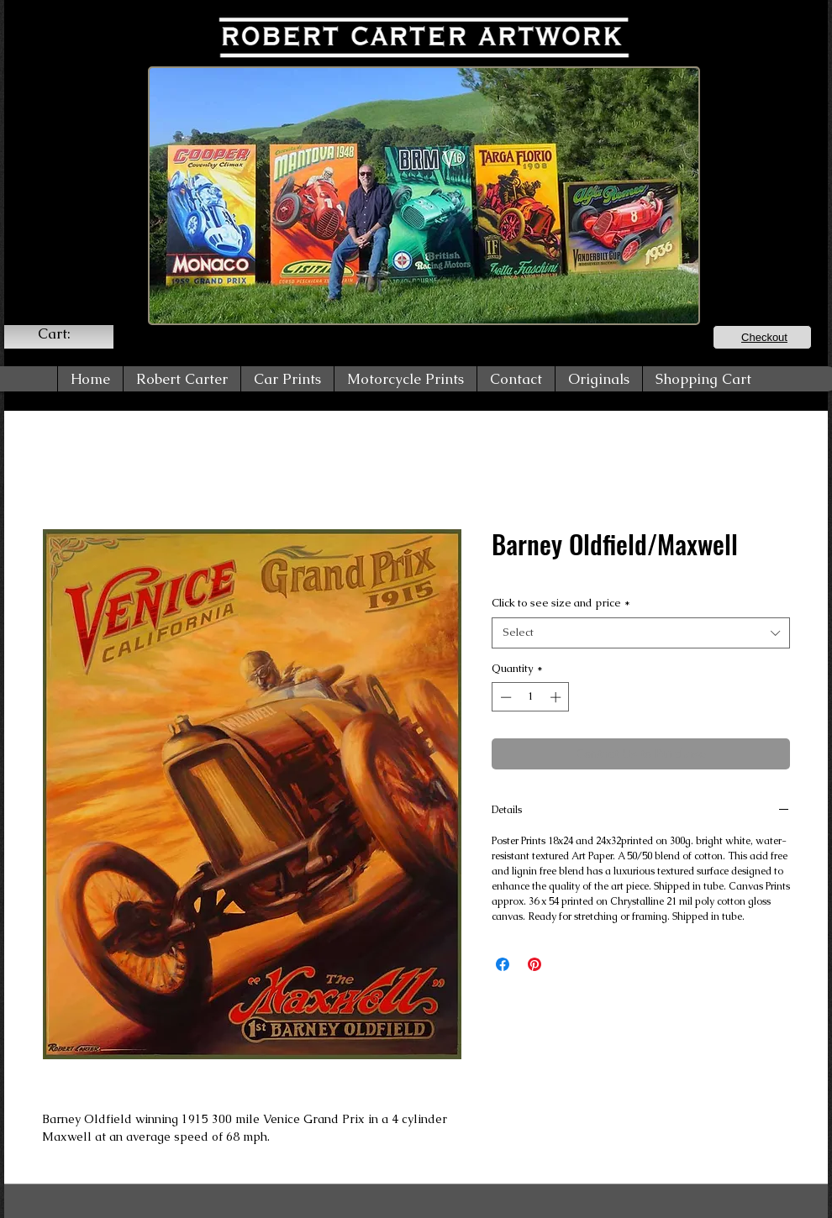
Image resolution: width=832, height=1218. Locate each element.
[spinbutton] (530, 697)
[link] (65, 333)
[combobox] (641, 632)
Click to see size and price (561, 603)
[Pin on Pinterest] (534, 964)
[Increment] (557, 697)
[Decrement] (504, 697)
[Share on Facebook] (502, 964)
